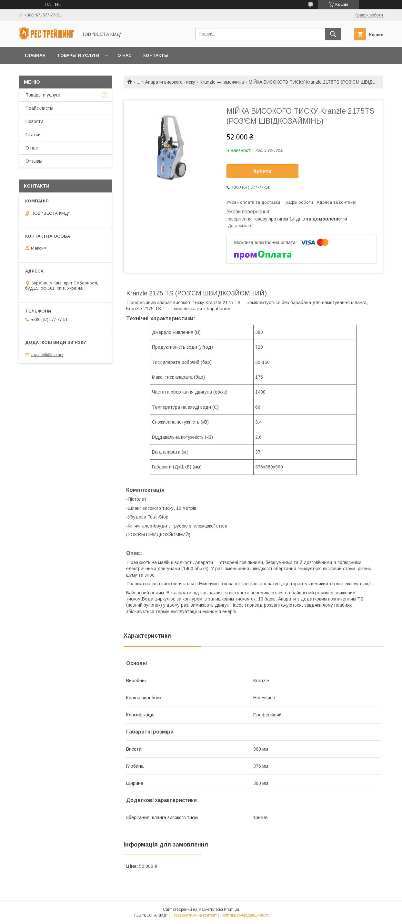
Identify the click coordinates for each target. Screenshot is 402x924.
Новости (34, 121)
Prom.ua (231, 909)
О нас (124, 55)
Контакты (155, 55)
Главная (35, 55)
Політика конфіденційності (244, 915)
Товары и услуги (78, 55)
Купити (263, 171)
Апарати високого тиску (170, 82)
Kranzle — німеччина (222, 82)
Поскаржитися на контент (194, 915)
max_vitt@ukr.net (47, 354)
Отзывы (33, 161)
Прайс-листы (39, 108)
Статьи (33, 134)
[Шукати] (333, 34)
